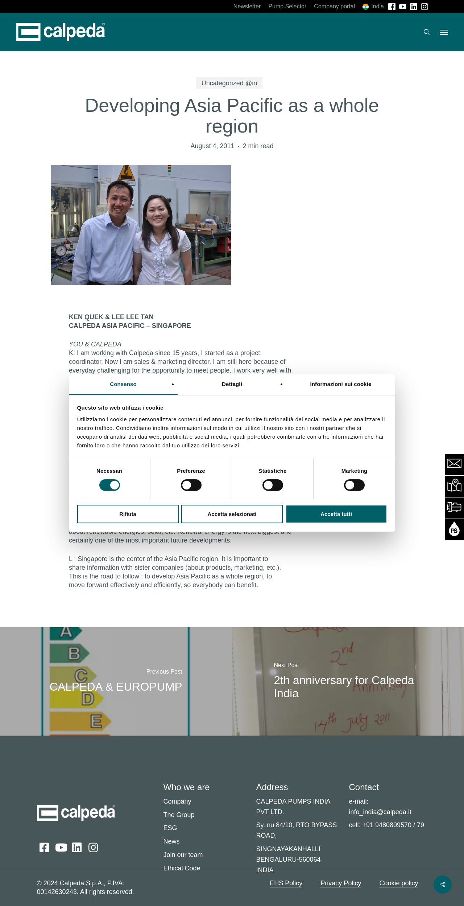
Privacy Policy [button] (340, 883)
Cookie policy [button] (398, 883)
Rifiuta (127, 514)
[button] (444, 32)
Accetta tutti (336, 514)
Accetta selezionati (231, 514)
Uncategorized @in (229, 83)
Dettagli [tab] (232, 384)
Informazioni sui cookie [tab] (341, 384)
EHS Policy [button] (286, 883)
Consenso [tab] (123, 384)
